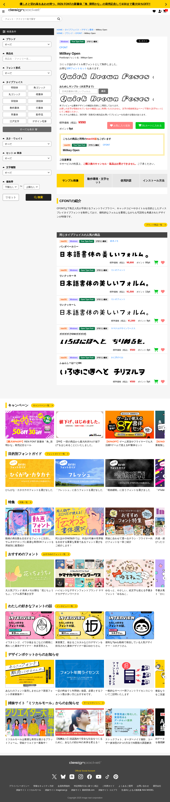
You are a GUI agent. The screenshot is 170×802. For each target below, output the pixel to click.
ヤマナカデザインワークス (123, 328)
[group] (29, 429)
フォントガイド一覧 (56, 454)
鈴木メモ (114, 241)
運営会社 (157, 786)
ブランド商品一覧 (154, 225)
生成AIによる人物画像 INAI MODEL (137, 790)
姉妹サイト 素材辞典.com (82, 790)
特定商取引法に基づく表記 (86, 786)
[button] (4, 4)
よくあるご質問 (126, 786)
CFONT (78, 33)
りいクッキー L (67, 304)
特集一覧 (24, 502)
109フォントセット (77, 68)
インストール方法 (153, 180)
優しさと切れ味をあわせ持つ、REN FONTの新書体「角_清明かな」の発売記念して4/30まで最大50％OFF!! (85, 4)
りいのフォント (118, 270)
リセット (10, 197)
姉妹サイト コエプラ (108, 790)
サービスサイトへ (92, 703)
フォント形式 (11, 67)
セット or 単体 (12, 153)
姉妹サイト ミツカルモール (28, 790)
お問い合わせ (143, 786)
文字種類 (9, 167)
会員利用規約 (64, 786)
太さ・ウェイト (13, 138)
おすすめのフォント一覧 (54, 554)
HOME (60, 30)
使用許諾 (126, 180)
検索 (38, 197)
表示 (103, 91)
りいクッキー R (67, 275)
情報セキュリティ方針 (43, 786)
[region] (112, 99)
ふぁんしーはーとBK (70, 363)
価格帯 (8, 181)
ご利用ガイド (108, 786)
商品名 (8, 53)
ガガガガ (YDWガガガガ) (72, 334)
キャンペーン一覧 (41, 405)
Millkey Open (71, 150)
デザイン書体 (87, 30)
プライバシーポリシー (19, 786)
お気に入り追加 (120, 125)
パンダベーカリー (68, 246)
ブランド (9, 39)
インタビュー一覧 (65, 606)
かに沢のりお (117, 357)
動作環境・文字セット (98, 180)
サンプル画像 (70, 180)
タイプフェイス (72, 30)
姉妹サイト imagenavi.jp (56, 790)
